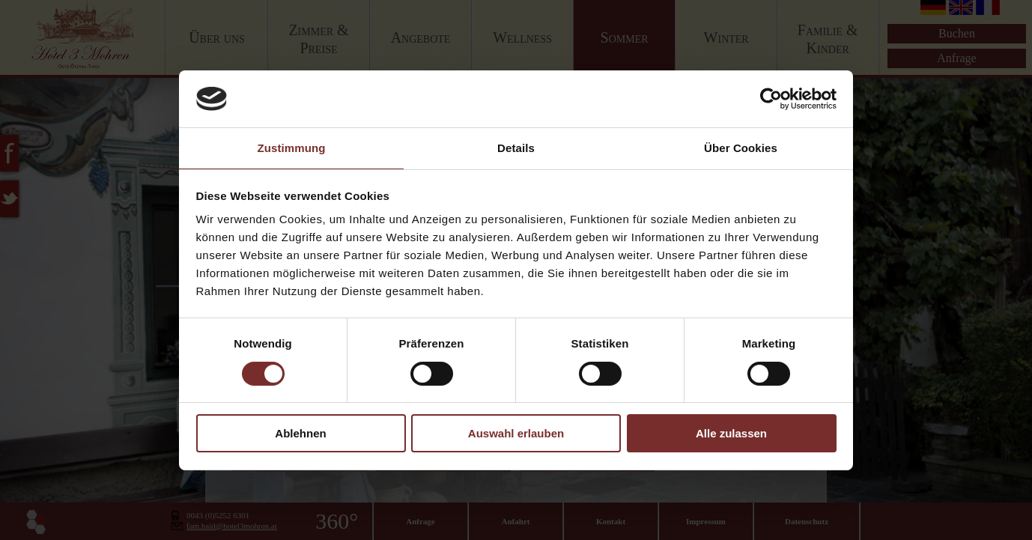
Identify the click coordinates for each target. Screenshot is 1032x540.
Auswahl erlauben (516, 433)
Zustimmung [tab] (292, 148)
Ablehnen (300, 433)
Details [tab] (516, 148)
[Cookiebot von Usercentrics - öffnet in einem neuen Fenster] (771, 99)
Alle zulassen (731, 433)
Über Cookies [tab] (740, 148)
